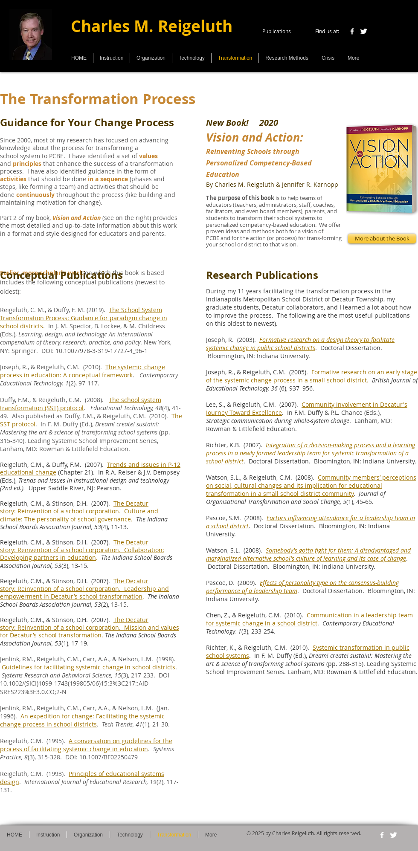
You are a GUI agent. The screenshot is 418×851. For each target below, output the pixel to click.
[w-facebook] (352, 31)
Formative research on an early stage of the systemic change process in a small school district (311, 376)
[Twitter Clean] (364, 31)
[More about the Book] (382, 238)
